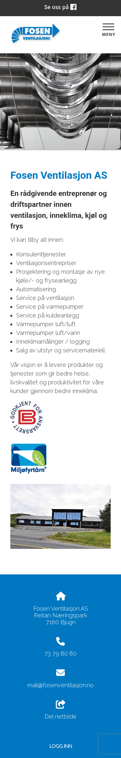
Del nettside (60, 710)
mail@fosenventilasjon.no (60, 685)
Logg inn (60, 746)
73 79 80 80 (60, 653)
